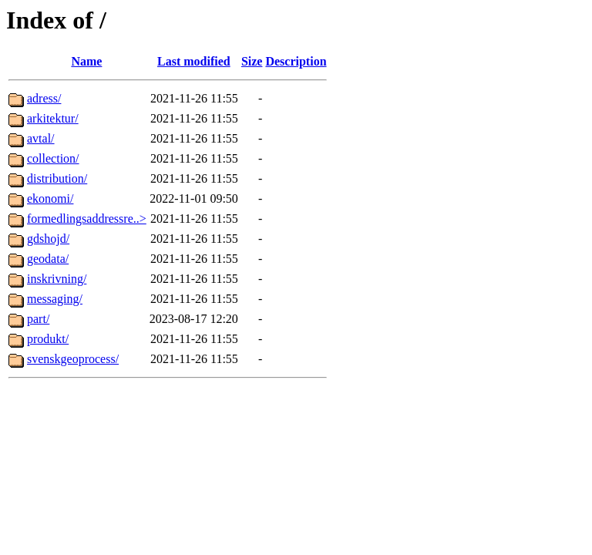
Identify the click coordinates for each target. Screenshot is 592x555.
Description (295, 61)
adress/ (44, 98)
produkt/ (48, 338)
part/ (38, 318)
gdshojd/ (48, 238)
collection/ (53, 158)
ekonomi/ (50, 198)
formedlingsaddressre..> (86, 218)
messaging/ (54, 298)
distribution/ (57, 178)
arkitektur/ (53, 118)
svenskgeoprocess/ (73, 358)
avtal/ (41, 138)
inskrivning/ (56, 278)
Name (86, 61)
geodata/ (48, 258)
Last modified (193, 61)
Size (252, 61)
